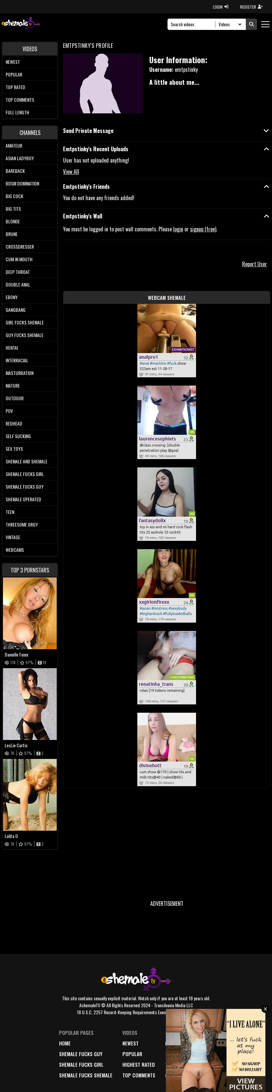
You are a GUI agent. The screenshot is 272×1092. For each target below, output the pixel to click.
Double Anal (18, 284)
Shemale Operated (23, 499)
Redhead (14, 423)
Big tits (13, 208)
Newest (13, 61)
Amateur (14, 145)
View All (71, 172)
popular (132, 1053)
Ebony (12, 297)
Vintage (13, 537)
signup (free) (203, 229)
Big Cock (14, 195)
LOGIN (220, 7)
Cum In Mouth (19, 259)
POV (9, 410)
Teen (10, 511)
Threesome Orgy (22, 524)
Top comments (20, 99)
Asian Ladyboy (20, 158)
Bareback (15, 170)
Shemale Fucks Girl (25, 473)
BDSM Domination (22, 183)
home (65, 1043)
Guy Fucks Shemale (24, 334)
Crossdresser (20, 246)
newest (130, 1043)
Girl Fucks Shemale (25, 322)
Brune (12, 233)
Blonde (13, 221)
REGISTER (251, 7)
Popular (14, 74)
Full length (17, 112)
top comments (138, 1075)
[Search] (193, 24)
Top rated (15, 86)
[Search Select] (229, 24)
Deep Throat (18, 271)
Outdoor (15, 398)
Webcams (15, 549)
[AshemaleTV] (21, 24)
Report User (254, 264)
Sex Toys (14, 448)
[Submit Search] (251, 24)
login (178, 229)
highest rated (138, 1064)
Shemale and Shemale (26, 461)
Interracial (17, 360)
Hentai (12, 347)
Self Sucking (18, 435)
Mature (13, 385)
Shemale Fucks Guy (24, 486)
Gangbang (16, 309)
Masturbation (20, 372)
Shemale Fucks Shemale (85, 1075)
